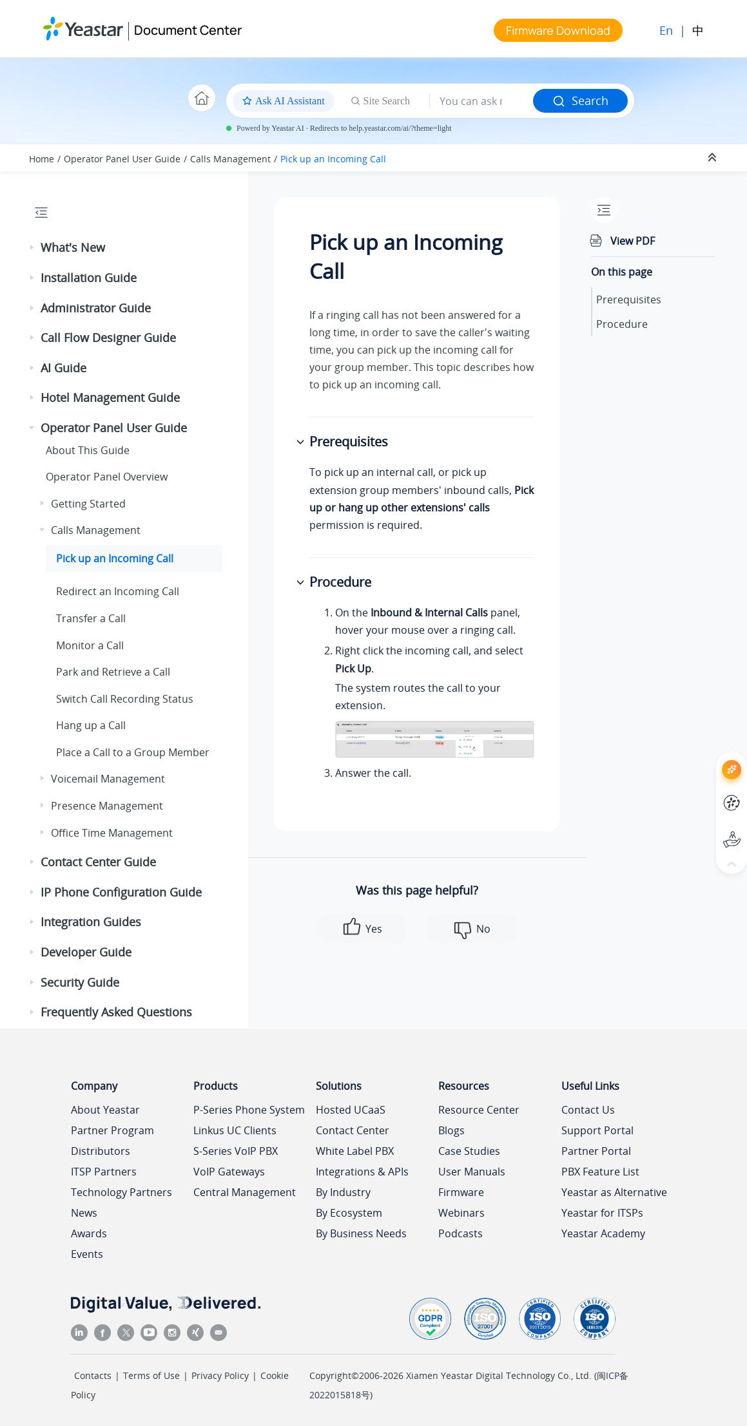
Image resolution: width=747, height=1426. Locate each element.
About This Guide (88, 450)
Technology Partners (121, 1192)
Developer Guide (86, 952)
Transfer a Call (91, 618)
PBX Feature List (600, 1172)
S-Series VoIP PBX (235, 1151)
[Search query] (481, 101)
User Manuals (471, 1172)
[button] (33, 248)
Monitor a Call (90, 645)
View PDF (632, 241)
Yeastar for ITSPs (602, 1213)
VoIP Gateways (229, 1172)
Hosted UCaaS (350, 1110)
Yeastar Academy (603, 1233)
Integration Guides (91, 921)
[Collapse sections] (713, 158)
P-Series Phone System (249, 1110)
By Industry (343, 1192)
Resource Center (478, 1110)
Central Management (244, 1192)
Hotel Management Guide (110, 397)
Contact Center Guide (98, 862)
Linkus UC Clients (234, 1130)
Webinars (461, 1213)
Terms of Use (151, 1375)
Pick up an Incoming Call (333, 159)
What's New (73, 247)
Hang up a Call (91, 725)
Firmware (461, 1192)
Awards (89, 1233)
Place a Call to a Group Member (132, 752)
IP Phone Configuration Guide (121, 892)
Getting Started (88, 504)
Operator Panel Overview (107, 477)
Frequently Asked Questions (116, 1012)
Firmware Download (558, 30)
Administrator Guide (96, 308)
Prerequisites (628, 299)
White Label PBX (355, 1151)
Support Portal (597, 1130)
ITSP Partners (104, 1172)
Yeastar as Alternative (614, 1192)
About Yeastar (105, 1110)
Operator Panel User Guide (122, 159)
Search (580, 100)
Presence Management (107, 806)
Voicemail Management (108, 779)
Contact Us (588, 1110)
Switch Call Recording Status (124, 699)
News (84, 1213)
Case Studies (469, 1151)
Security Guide (80, 982)
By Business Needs (361, 1233)
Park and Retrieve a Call (113, 672)
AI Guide (63, 368)
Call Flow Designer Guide (108, 337)
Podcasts (460, 1233)
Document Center (188, 30)
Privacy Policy (220, 1375)
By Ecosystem (349, 1213)
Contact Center (352, 1130)
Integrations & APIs (362, 1172)
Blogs (451, 1130)
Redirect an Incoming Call (117, 591)
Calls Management (230, 159)
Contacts (93, 1375)
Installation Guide (89, 277)
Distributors (100, 1151)
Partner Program (112, 1130)
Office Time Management (112, 833)
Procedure (622, 324)
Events (87, 1254)
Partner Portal (596, 1151)
